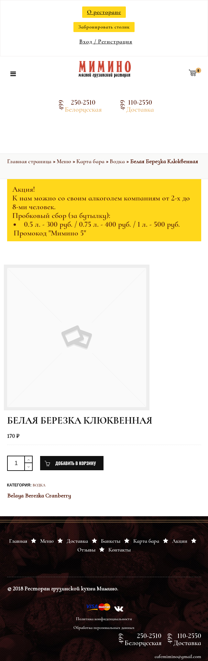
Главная (18, 541)
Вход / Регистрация (105, 41)
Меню (64, 161)
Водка (117, 161)
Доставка (77, 541)
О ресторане (104, 12)
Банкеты (110, 541)
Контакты (119, 549)
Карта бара (90, 161)
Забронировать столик (104, 27)
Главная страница (29, 161)
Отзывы (86, 549)
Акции (179, 541)
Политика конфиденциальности (104, 618)
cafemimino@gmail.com (178, 656)
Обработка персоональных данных (104, 627)
